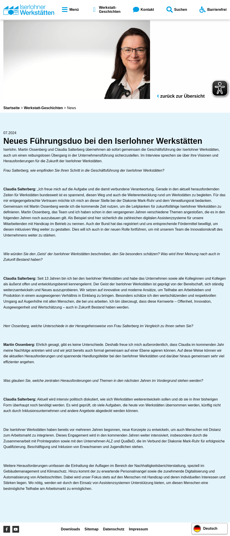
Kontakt (143, 10)
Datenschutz (113, 529)
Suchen (176, 10)
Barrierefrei (213, 10)
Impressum (138, 529)
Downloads (70, 529)
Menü (70, 10)
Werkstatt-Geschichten (105, 10)
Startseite (11, 108)
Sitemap (91, 529)
